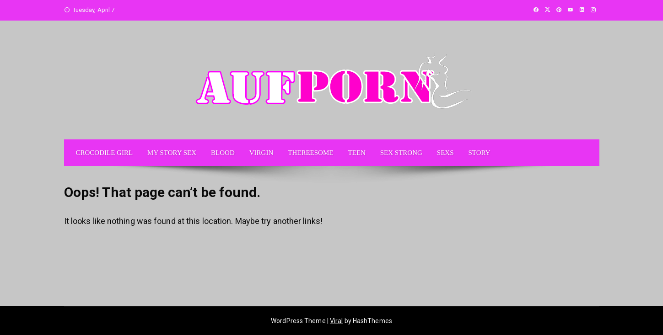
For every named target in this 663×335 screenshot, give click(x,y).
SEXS (445, 152)
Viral (336, 320)
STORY (480, 152)
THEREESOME (310, 152)
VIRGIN (261, 152)
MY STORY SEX (171, 152)
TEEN (356, 152)
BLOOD (223, 152)
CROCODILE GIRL (104, 152)
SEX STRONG (401, 152)
